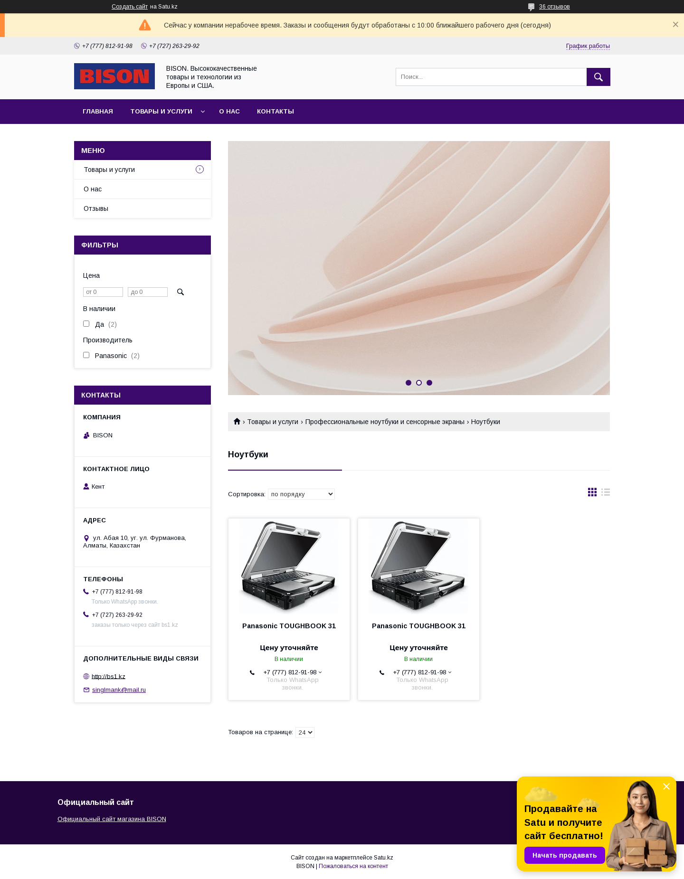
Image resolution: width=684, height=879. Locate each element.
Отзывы (96, 208)
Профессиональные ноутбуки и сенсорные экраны (385, 421)
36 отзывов (554, 6)
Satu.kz (383, 857)
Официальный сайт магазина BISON (111, 818)
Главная (98, 111)
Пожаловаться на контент (353, 866)
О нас (229, 111)
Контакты (275, 111)
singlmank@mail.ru (119, 689)
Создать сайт (130, 6)
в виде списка (605, 494)
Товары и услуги (161, 111)
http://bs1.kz (108, 676)
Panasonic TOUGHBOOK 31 (289, 626)
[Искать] (598, 77)
